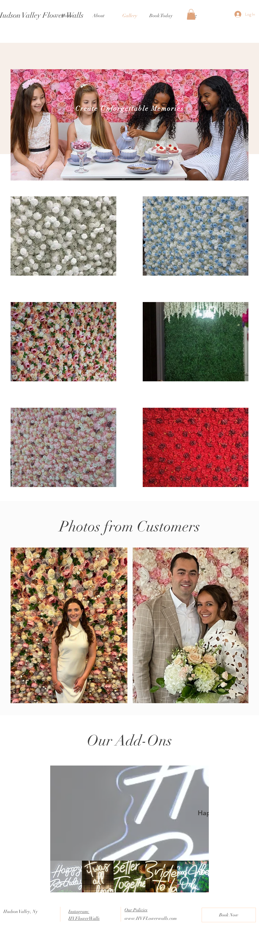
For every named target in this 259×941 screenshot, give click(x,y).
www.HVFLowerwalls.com (150, 918)
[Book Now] (229, 915)
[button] (191, 14)
